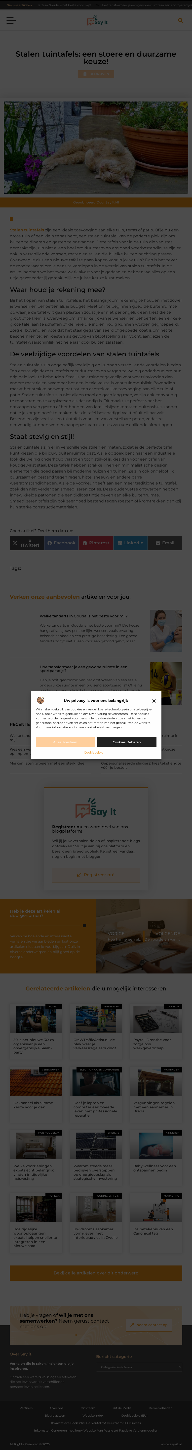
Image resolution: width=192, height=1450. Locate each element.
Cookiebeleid (93, 752)
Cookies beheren (127, 742)
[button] (154, 700)
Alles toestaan (65, 742)
